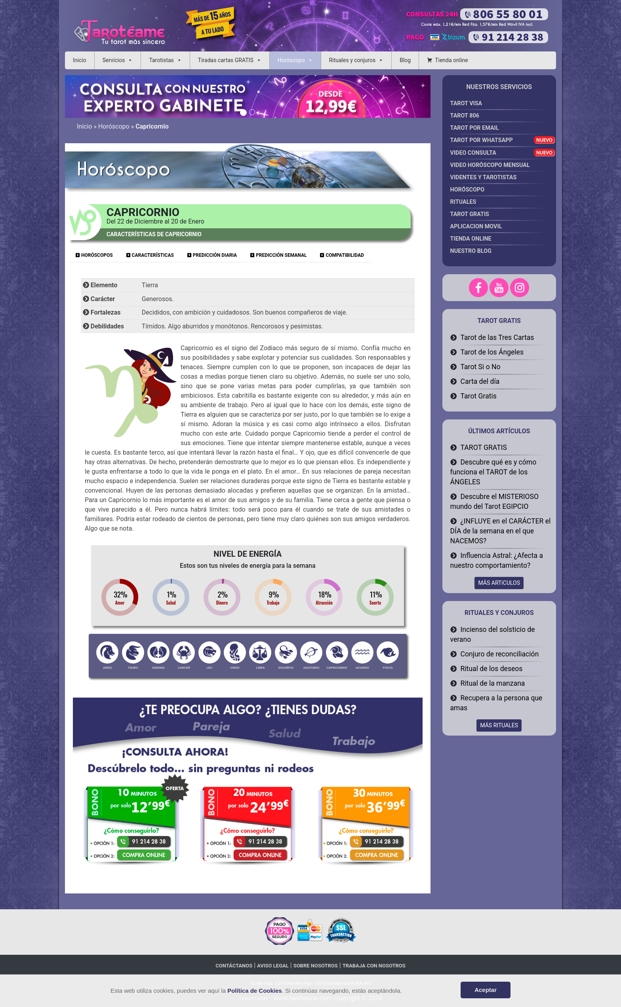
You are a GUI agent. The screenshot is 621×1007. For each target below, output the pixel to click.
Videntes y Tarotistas (498, 179)
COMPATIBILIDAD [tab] (342, 255)
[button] (92, 96)
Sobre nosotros (315, 966)
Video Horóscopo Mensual (498, 167)
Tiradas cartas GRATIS (225, 60)
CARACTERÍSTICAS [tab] (150, 255)
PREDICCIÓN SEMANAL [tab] (278, 255)
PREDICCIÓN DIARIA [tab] (212, 255)
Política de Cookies (254, 990)
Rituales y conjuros (352, 60)
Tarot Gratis (479, 396)
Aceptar (485, 989)
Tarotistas (161, 60)
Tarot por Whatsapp (498, 142)
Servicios (114, 60)
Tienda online (451, 60)
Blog (405, 60)
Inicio (79, 60)
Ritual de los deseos (492, 669)
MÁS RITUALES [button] (499, 725)
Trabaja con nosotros (374, 966)
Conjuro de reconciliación (500, 654)
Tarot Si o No (481, 367)
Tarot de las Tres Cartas (497, 337)
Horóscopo (291, 60)
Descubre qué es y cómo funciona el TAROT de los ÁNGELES (493, 472)
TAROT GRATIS (484, 447)
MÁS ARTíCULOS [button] (499, 583)
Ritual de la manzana (493, 683)
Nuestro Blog (470, 251)
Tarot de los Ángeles (492, 352)
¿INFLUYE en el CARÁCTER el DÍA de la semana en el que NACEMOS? (500, 531)
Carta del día (480, 381)
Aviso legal (273, 966)
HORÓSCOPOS (94, 255)
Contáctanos (233, 966)
